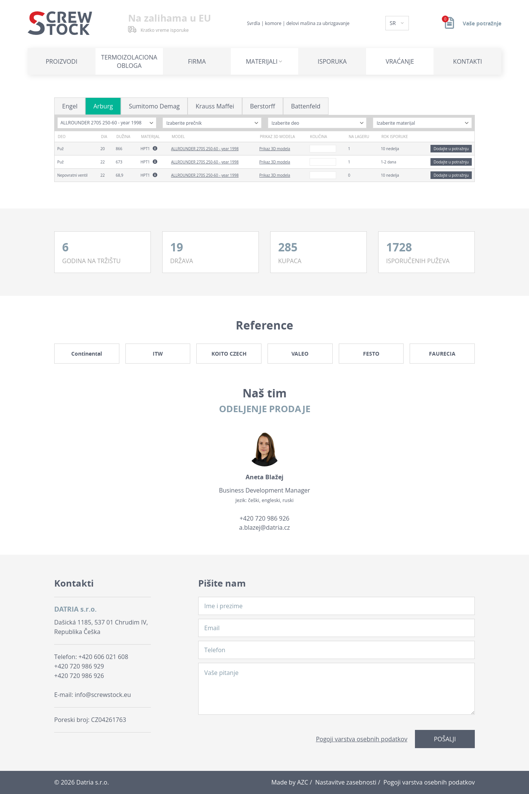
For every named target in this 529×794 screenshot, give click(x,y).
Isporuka (332, 61)
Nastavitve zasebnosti (346, 782)
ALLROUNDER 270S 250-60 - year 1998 (204, 148)
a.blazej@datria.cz (264, 527)
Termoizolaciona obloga (129, 61)
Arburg (103, 106)
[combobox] (107, 123)
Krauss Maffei (215, 106)
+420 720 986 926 (264, 518)
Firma (197, 61)
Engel (69, 106)
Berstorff (262, 106)
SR (393, 23)
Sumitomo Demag (154, 106)
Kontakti (467, 61)
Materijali (262, 61)
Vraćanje (400, 61)
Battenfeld (306, 106)
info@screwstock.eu (103, 694)
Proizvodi (61, 61)
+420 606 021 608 (103, 657)
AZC (302, 782)
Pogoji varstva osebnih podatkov (361, 739)
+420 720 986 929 (79, 666)
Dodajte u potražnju (451, 148)
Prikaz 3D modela (274, 148)
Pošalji (445, 739)
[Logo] (60, 23)
